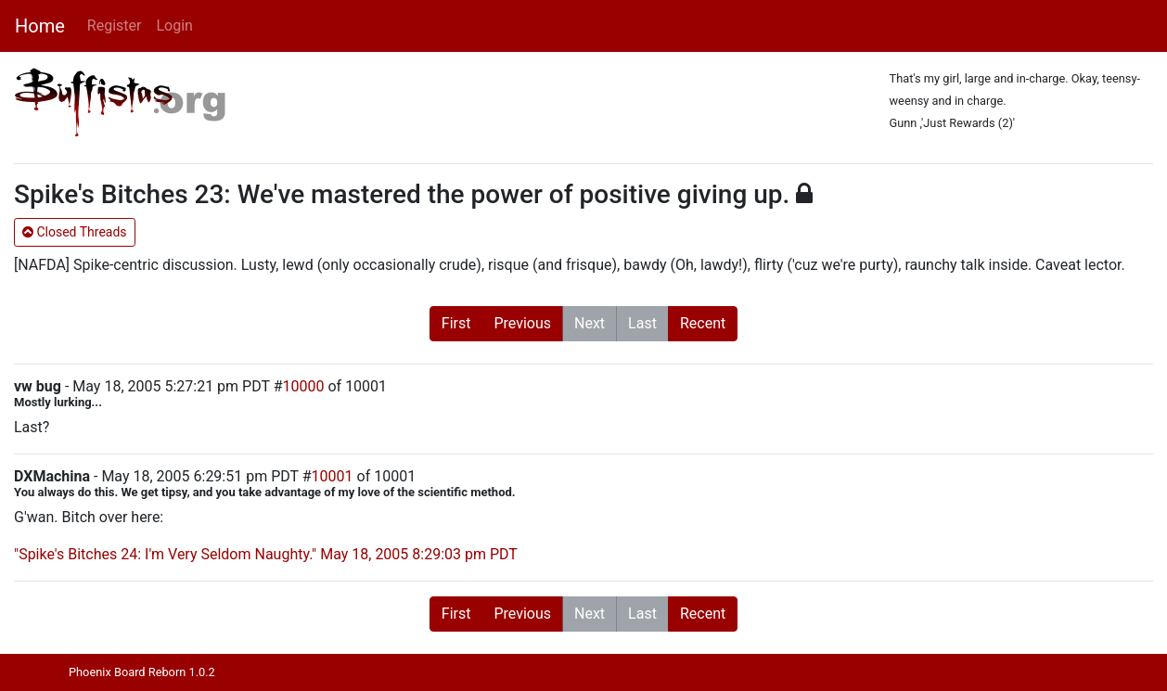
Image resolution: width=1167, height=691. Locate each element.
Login (174, 25)
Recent (702, 323)
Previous (522, 323)
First (456, 323)
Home (40, 26)
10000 (304, 386)
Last (642, 323)
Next (589, 323)
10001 (332, 476)
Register (114, 25)
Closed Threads (74, 231)
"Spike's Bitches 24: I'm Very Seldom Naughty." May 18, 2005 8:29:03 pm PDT (266, 554)
